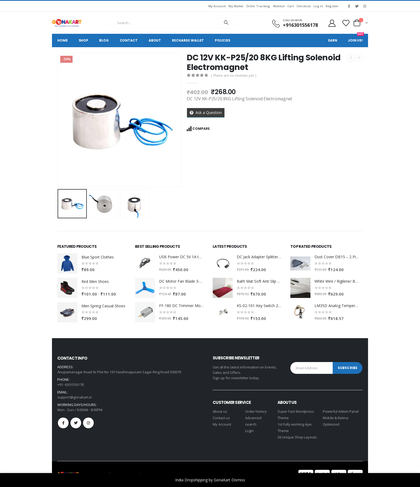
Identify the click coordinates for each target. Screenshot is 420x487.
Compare (201, 128)
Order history (256, 411)
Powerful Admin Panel (341, 411)
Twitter (75, 423)
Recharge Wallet (188, 40)
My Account (217, 6)
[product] (67, 263)
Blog (104, 40)
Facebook (63, 423)
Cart (290, 6)
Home (62, 40)
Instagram (88, 423)
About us (220, 411)
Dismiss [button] (238, 479)
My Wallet (235, 6)
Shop (83, 40)
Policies (222, 40)
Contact (129, 40)
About (155, 40)
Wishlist (279, 6)
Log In (318, 6)
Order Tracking (258, 6)
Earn (332, 40)
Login (249, 430)
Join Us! (356, 38)
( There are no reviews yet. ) (233, 75)
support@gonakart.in (74, 397)
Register (332, 6)
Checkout (304, 6)
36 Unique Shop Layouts (297, 437)
